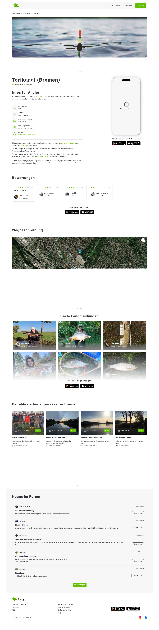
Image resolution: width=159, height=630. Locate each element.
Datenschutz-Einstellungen (21, 617)
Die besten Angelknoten (65, 610)
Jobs (13, 613)
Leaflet (73, 268)
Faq (59, 613)
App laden (140, 5)
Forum (118, 5)
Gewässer (128, 5)
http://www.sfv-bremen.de (26, 135)
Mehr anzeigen (79, 585)
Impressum (15, 607)
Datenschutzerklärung (19, 604)
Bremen (40, 96)
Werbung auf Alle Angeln (66, 604)
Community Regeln (64, 607)
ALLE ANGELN (44, 157)
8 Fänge (25, 146)
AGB (13, 610)
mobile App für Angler (68, 143)
